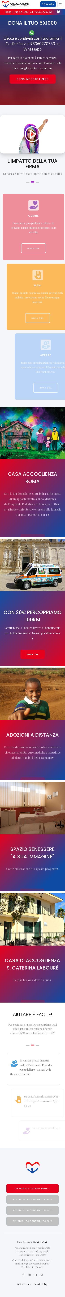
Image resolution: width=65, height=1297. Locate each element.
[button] (60, 4)
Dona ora (33, 654)
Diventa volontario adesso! (32, 1188)
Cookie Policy (40, 1284)
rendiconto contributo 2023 (32, 1199)
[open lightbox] (32, 134)
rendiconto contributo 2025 (32, 1210)
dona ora (48, 4)
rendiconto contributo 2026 (32, 1221)
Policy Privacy (24, 1284)
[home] (15, 4)
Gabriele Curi (40, 1242)
